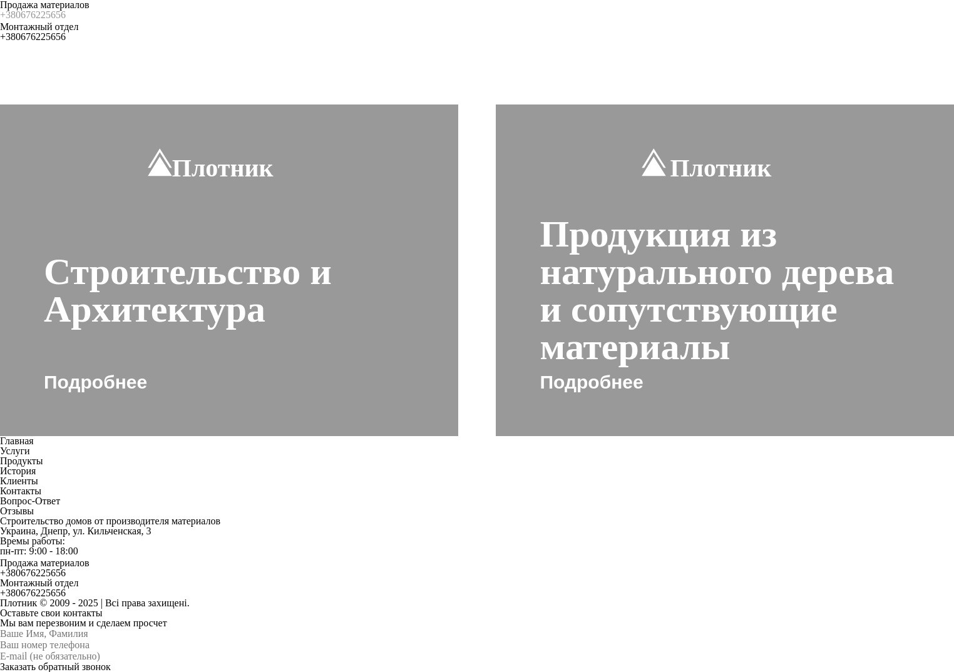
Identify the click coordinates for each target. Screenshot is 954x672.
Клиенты (19, 481)
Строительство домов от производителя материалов (110, 521)
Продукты (21, 461)
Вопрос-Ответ (30, 501)
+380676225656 (33, 14)
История (18, 471)
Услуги (15, 450)
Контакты (20, 491)
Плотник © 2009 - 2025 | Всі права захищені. (95, 603)
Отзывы (17, 511)
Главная (17, 440)
